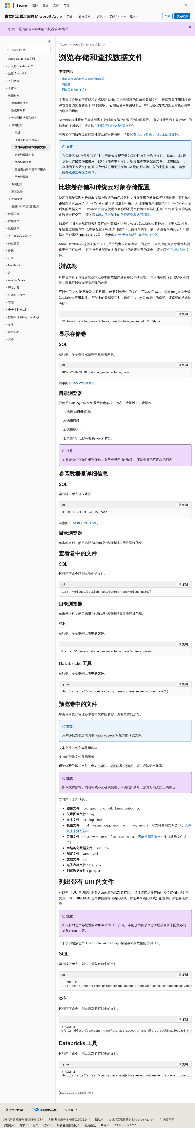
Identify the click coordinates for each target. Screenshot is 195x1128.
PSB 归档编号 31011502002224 (68, 1119)
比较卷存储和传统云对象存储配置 (83, 79)
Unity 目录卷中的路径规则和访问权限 (123, 214)
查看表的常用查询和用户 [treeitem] (30, 169)
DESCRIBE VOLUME (83, 523)
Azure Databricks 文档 (87, 44)
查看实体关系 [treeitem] (23, 162)
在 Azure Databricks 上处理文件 (155, 134)
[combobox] (28, 50)
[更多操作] (188, 44)
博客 (22, 1125)
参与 (36, 1125)
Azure (63, 44)
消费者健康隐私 (67, 1125)
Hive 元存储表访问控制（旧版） (138, 235)
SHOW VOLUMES (81, 383)
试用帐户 (182, 16)
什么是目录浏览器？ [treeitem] (27, 140)
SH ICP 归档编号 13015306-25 (22, 1119)
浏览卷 (66, 84)
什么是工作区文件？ (80, 172)
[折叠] (49, 41)
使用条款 (90, 1125)
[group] (125, 984)
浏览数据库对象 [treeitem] (24, 155)
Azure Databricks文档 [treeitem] (21, 58)
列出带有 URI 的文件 (75, 89)
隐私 (98, 1119)
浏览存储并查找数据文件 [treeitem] (30, 147)
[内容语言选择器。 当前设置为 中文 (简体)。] (14, 1110)
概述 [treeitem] (17, 132)
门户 (167, 16)
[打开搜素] (186, 5)
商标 (103, 1125)
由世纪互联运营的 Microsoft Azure (130, 1119)
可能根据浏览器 (149, 836)
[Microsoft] (7, 5)
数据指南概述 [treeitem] (19, 103)
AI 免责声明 (167, 1119)
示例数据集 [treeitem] (22, 177)
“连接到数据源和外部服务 (113, 125)
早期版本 (9, 1125)
